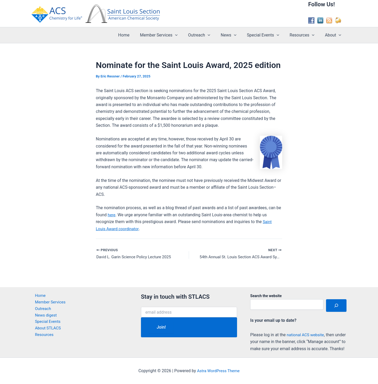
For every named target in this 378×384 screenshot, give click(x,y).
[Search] (336, 298)
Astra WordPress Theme (218, 370)
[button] (186, 35)
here (112, 214)
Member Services (170, 35)
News (236, 35)
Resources (305, 35)
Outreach (208, 35)
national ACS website (306, 327)
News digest (43, 309)
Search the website (266, 289)
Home (137, 35)
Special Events (268, 35)
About (334, 35)
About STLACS (45, 323)
